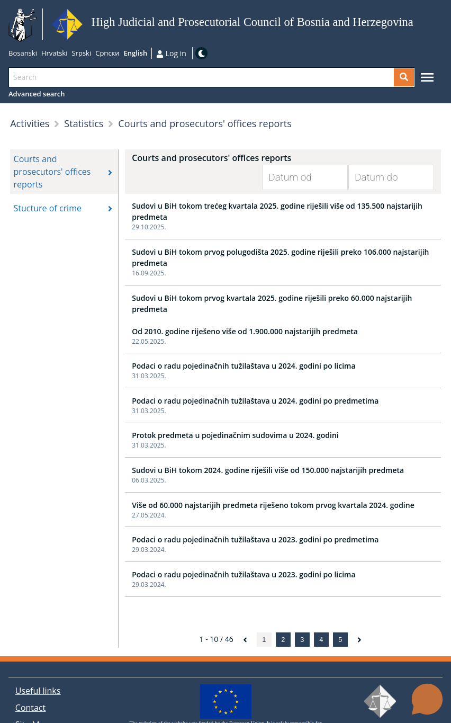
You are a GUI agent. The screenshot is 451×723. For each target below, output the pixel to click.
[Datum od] (297, 177)
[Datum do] (383, 177)
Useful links (38, 691)
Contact (30, 707)
